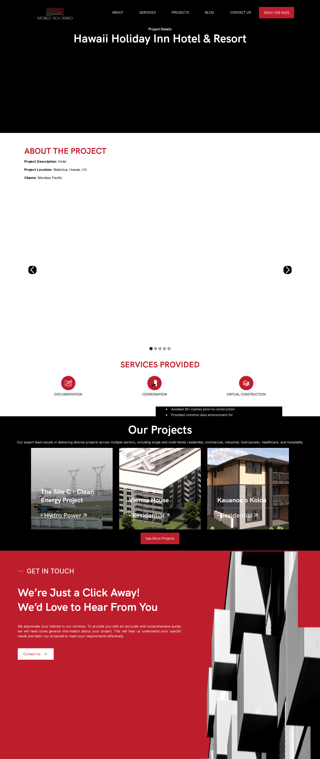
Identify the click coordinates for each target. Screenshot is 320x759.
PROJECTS (180, 12)
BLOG (209, 12)
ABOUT (117, 12)
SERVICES (147, 12)
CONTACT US (240, 12)
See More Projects (160, 538)
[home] (63, 12)
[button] (32, 270)
